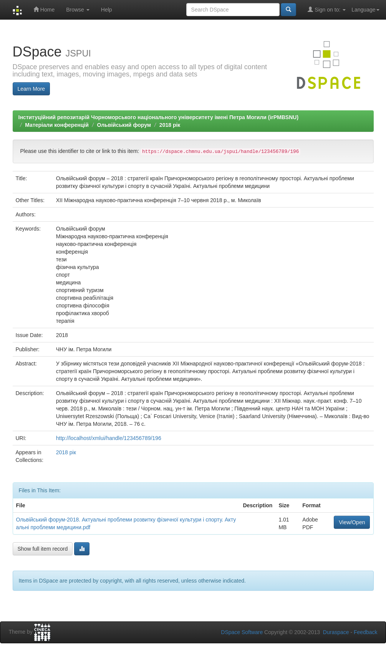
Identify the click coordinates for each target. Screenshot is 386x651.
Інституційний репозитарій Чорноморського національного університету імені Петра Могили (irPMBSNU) (158, 117)
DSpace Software (242, 632)
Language (365, 10)
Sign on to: (327, 9)
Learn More (31, 89)
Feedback (365, 632)
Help (106, 10)
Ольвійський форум (124, 125)
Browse (77, 10)
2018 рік (169, 125)
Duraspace (336, 632)
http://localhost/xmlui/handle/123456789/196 (108, 438)
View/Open (352, 522)
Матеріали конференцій (56, 125)
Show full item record (43, 549)
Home (44, 9)
